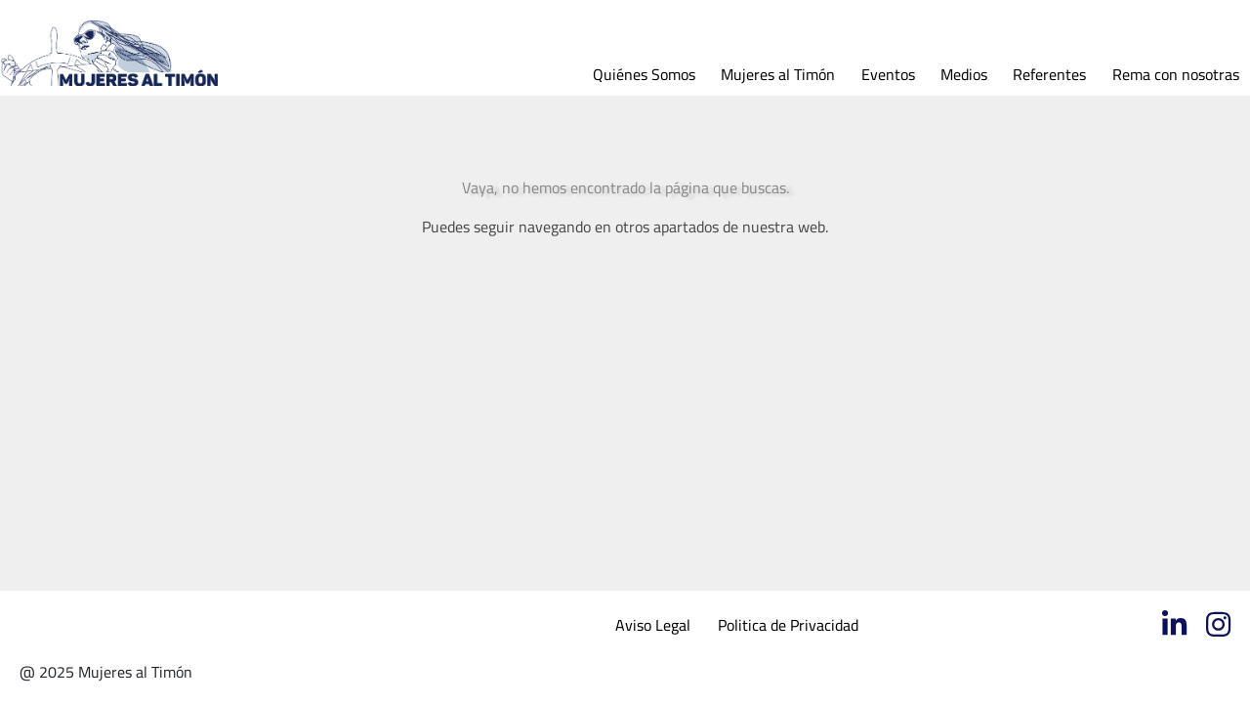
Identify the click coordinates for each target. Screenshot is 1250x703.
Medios (963, 74)
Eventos (888, 74)
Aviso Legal (652, 625)
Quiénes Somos (644, 74)
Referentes (1049, 74)
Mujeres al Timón (778, 74)
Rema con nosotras (1175, 74)
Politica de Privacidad (788, 625)
